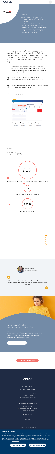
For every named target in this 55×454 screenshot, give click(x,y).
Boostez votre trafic (27, 406)
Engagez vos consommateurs (27, 397)
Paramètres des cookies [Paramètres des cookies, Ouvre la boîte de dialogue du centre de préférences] (27, 450)
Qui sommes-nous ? (27, 386)
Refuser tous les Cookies (18, 445)
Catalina (7, 2)
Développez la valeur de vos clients (27, 408)
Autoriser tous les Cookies (37, 445)
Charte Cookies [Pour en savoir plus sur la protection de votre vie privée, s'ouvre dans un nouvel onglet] (15, 441)
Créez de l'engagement (27, 410)
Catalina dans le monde (27, 389)
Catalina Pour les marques (27, 393)
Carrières (27, 419)
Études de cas (27, 414)
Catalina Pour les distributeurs (27, 403)
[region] (27, 441)
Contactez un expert (17, 342)
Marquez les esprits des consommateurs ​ (27, 400)
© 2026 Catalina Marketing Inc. (28, 427)
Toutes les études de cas (27, 360)
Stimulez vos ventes (27, 395)
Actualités (27, 417)
